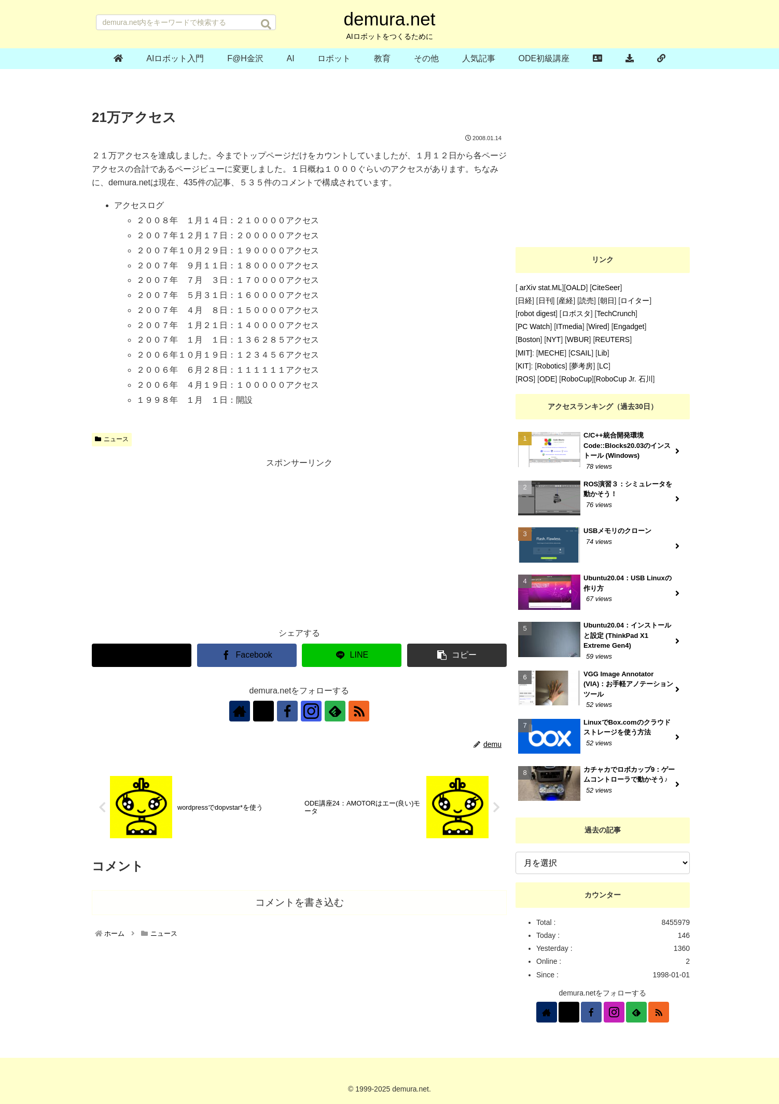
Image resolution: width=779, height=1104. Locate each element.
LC (603, 366)
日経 (525, 300)
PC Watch (534, 326)
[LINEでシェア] (351, 655)
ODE (547, 379)
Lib (602, 353)
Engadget (629, 326)
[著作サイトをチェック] (239, 711)
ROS (525, 379)
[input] (186, 22)
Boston (529, 339)
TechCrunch (615, 313)
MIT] (525, 353)
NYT (553, 339)
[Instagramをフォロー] (311, 711)
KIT (523, 366)
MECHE (551, 353)
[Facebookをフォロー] (287, 711)
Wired (597, 326)
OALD (576, 287)
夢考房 (582, 366)
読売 (586, 300)
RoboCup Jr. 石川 (624, 379)
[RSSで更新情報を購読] (359, 711)
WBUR (578, 339)
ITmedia (569, 326)
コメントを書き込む (299, 902)
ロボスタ (576, 313)
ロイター (634, 300)
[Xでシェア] (141, 655)
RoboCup (576, 379)
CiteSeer (606, 287)
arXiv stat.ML (540, 287)
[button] (266, 24)
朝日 (607, 300)
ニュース (112, 439)
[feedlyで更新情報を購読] (335, 711)
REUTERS (612, 339)
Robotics (551, 366)
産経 (566, 300)
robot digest (536, 313)
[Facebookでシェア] (247, 655)
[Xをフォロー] (263, 711)
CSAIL (581, 353)
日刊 (545, 300)
